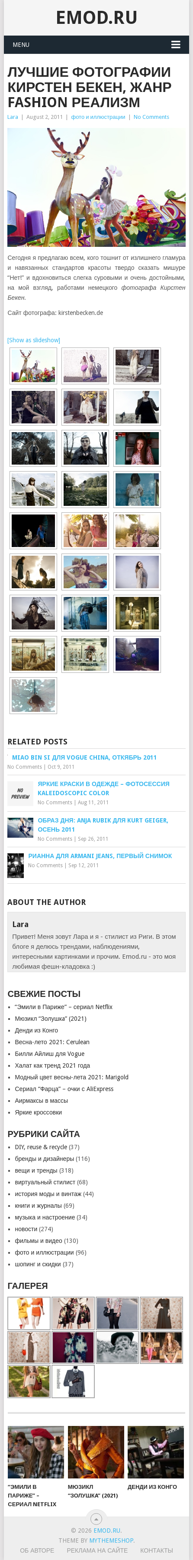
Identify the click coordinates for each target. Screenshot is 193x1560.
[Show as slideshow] (33, 340)
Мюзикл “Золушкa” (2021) (50, 1018)
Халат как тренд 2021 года (52, 1065)
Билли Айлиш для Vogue (49, 1053)
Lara (12, 117)
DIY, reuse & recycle (41, 1147)
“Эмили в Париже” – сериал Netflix (64, 1006)
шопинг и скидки (38, 1264)
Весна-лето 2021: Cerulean (52, 1042)
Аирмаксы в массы (41, 1100)
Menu (21, 44)
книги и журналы (38, 1205)
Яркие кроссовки (38, 1112)
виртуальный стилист (45, 1182)
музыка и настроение (45, 1217)
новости (26, 1229)
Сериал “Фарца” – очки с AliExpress (64, 1088)
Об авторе (37, 1550)
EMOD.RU (96, 17)
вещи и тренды (36, 1170)
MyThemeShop (111, 1540)
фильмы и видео (38, 1240)
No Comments (151, 117)
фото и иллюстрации (98, 117)
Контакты (156, 1550)
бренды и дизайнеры (44, 1158)
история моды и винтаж (48, 1193)
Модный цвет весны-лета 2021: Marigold (72, 1077)
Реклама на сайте (97, 1550)
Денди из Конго (36, 1030)
